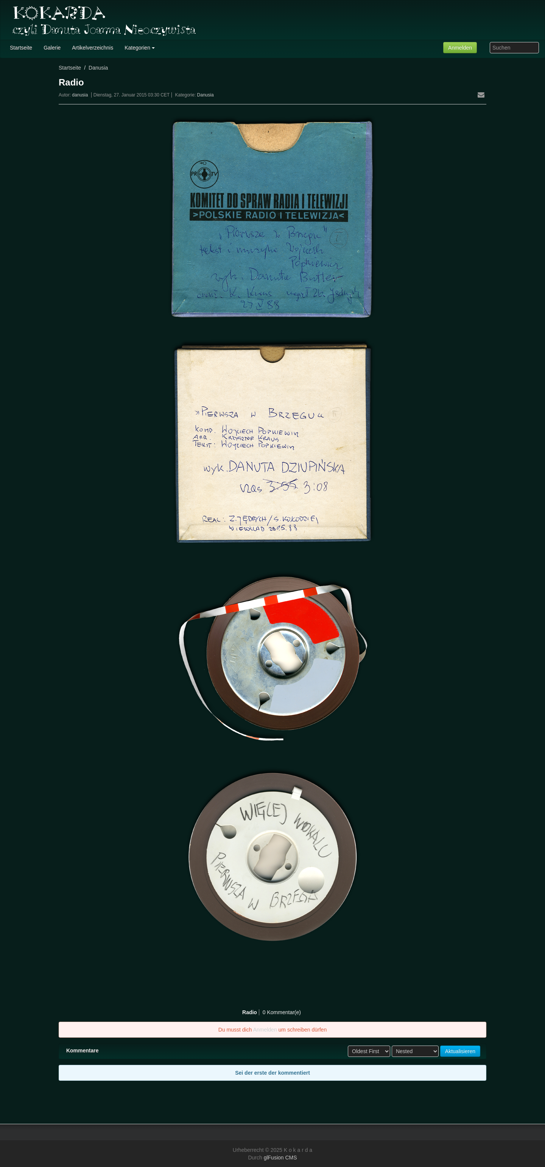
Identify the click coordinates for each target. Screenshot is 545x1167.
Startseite (70, 68)
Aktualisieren (460, 1051)
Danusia (98, 68)
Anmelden (460, 48)
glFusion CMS (280, 1158)
